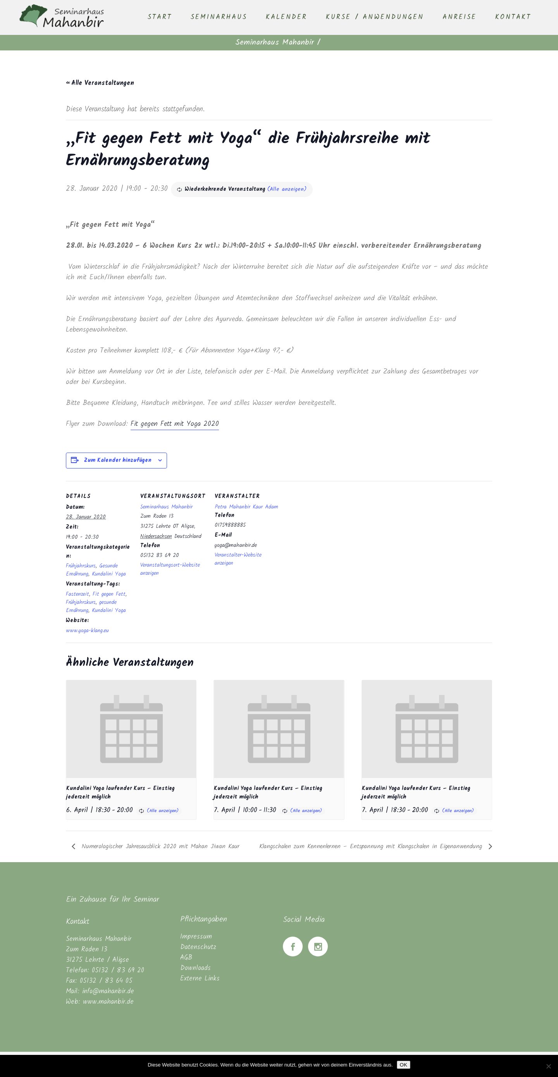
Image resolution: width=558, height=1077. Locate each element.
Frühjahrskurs (81, 566)
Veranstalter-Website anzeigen (238, 559)
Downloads (195, 968)
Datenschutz (198, 947)
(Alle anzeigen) (287, 189)
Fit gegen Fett (109, 594)
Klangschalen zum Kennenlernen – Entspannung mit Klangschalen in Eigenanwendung (372, 846)
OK (403, 1065)
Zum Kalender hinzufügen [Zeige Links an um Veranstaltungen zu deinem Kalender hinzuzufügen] (118, 460)
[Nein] (548, 1066)
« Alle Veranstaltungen (100, 83)
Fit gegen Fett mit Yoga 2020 (175, 424)
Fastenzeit (77, 594)
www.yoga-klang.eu (87, 630)
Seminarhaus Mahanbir (274, 42)
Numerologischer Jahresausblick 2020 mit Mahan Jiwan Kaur (159, 846)
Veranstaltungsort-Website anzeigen (170, 569)
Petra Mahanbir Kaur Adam (246, 507)
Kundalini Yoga (109, 574)
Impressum (196, 937)
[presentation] (131, 729)
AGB (186, 958)
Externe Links (200, 978)
